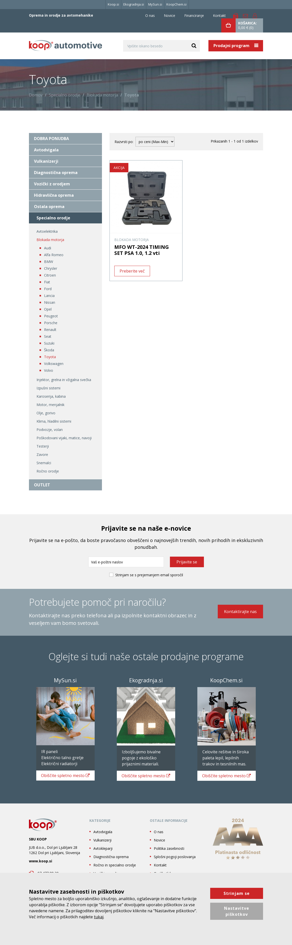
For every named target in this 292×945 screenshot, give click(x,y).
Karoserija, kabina (51, 396)
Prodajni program (231, 45)
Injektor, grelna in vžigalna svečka (63, 379)
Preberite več (132, 271)
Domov (36, 95)
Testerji (42, 446)
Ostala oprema (49, 206)
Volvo (48, 370)
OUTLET (42, 485)
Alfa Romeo (53, 254)
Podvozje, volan (49, 429)
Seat (47, 336)
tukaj (98, 917)
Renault (50, 329)
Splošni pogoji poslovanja (175, 862)
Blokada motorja (102, 95)
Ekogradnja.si (133, 4)
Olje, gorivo (45, 413)
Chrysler (50, 268)
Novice (169, 15)
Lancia (49, 295)
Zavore (42, 454)
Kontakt (219, 15)
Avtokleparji (103, 854)
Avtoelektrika (47, 231)
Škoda (49, 350)
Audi (47, 248)
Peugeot (51, 316)
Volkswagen (53, 363)
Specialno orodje (64, 95)
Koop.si (113, 4)
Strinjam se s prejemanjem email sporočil (149, 574)
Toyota (50, 356)
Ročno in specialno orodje (114, 871)
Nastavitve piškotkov (236, 911)
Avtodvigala (46, 150)
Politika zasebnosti (169, 854)
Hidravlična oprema (54, 195)
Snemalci (43, 462)
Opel (48, 309)
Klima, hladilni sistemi (53, 421)
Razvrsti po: (124, 141)
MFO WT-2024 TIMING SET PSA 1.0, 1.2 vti (141, 250)
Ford (48, 288)
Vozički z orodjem (52, 184)
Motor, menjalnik (50, 404)
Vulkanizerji (46, 161)
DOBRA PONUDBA (51, 138)
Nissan (49, 302)
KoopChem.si (176, 4)
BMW (48, 261)
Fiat (47, 282)
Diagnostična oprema (56, 172)
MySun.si (155, 4)
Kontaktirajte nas (240, 612)
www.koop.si (40, 867)
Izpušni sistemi (48, 388)
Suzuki (49, 343)
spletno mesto (63, 778)
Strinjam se (237, 893)
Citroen (50, 275)
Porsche (50, 322)
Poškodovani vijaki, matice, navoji (64, 437)
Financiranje (194, 15)
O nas (150, 15)
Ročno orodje (47, 471)
